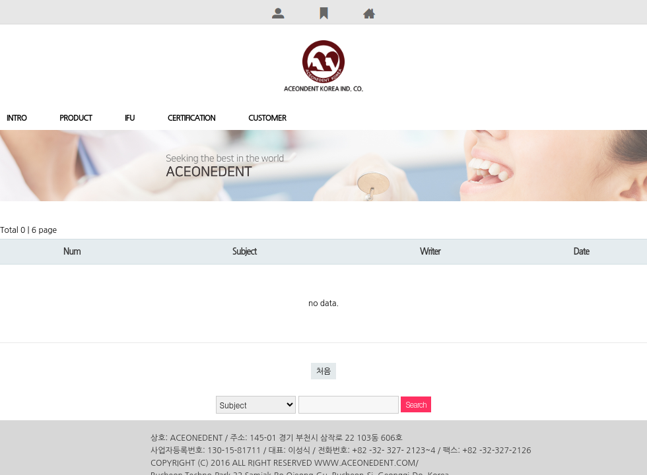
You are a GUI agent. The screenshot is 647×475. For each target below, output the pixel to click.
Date (581, 251)
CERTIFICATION (191, 118)
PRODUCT (75, 118)
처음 (323, 371)
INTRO (16, 118)
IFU (130, 118)
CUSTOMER (267, 118)
